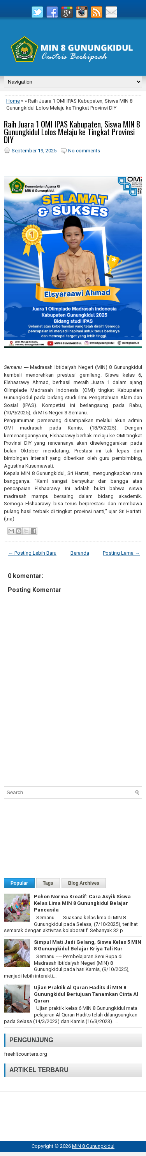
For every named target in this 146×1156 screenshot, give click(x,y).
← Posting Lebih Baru (32, 553)
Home (13, 101)
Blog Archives (83, 883)
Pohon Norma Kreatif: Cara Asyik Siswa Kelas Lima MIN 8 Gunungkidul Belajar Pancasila (82, 903)
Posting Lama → (121, 553)
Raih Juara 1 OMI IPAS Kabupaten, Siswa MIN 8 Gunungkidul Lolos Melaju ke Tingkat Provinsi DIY (72, 131)
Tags (48, 883)
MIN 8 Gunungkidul (93, 1146)
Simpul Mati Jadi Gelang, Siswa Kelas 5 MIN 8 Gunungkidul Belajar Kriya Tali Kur (87, 945)
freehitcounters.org (25, 1054)
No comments (84, 151)
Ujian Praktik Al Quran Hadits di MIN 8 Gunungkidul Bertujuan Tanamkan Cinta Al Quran (86, 994)
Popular (19, 883)
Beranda (79, 553)
